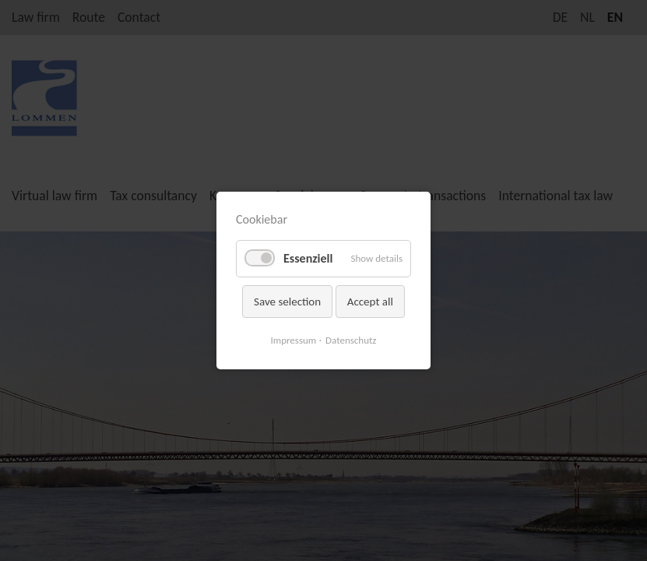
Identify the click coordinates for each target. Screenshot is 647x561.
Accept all (370, 302)
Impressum (294, 340)
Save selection (287, 302)
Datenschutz (350, 340)
